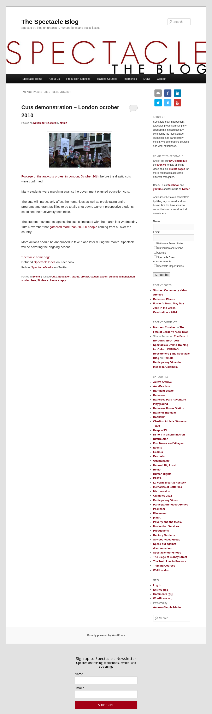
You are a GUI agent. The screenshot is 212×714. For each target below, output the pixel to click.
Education (64, 276)
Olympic (161, 252)
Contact (161, 78)
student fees (28, 280)
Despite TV (160, 430)
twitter (186, 189)
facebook (173, 185)
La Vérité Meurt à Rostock (169, 482)
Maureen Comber (164, 327)
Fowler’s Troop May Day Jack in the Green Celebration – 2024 (168, 308)
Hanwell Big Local (164, 465)
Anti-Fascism (161, 386)
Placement (160, 513)
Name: (156, 221)
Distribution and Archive (170, 248)
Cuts (54, 276)
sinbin (63, 123)
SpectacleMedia (42, 267)
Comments (163, 594)
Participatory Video (165, 500)
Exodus (158, 451)
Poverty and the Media (167, 521)
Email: (156, 232)
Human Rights (162, 473)
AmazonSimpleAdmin (167, 607)
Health (157, 469)
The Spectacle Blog (50, 21)
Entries (161, 589)
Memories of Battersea (167, 486)
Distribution (160, 438)
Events (37, 276)
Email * (79, 688)
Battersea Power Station (170, 243)
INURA (157, 478)
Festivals (159, 456)
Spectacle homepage (36, 257)
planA (157, 517)
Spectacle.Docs (44, 262)
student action (98, 276)
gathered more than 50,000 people (73, 227)
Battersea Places (164, 299)
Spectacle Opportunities (170, 266)
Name (79, 674)
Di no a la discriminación (169, 434)
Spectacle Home (32, 78)
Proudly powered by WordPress (106, 635)
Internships (130, 78)
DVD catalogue (178, 160)
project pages (177, 169)
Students (42, 280)
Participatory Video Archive (170, 504)
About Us (54, 78)
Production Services (78, 78)
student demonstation (122, 276)
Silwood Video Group (166, 539)
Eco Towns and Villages (168, 443)
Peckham (159, 508)
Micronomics (161, 491)
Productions (161, 530)
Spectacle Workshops (167, 552)
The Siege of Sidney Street (170, 556)
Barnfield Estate (163, 390)
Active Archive (162, 382)
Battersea (159, 395)
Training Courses (107, 78)
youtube (158, 189)
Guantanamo (161, 460)
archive (161, 164)
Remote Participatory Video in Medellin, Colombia (167, 362)
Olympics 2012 (162, 495)
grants (75, 276)
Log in (157, 585)
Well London (161, 570)
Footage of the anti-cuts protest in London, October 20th (60, 176)
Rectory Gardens (164, 535)
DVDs (147, 78)
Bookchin (159, 417)
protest (85, 276)
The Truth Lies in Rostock (169, 561)
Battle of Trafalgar (164, 412)
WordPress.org (162, 598)
